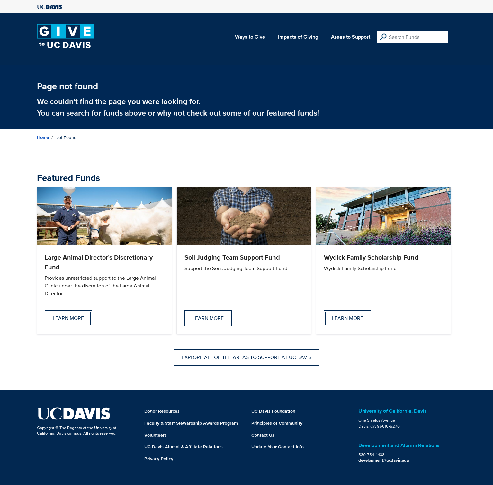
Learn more (68, 318)
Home (43, 137)
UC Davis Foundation (273, 411)
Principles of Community (276, 423)
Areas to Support (350, 36)
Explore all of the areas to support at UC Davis (246, 357)
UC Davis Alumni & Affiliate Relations (183, 447)
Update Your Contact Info (277, 447)
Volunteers (155, 435)
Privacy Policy (158, 458)
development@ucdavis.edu (383, 460)
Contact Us (262, 435)
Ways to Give (250, 36)
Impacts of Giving (298, 36)
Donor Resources (162, 411)
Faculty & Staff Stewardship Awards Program (191, 423)
